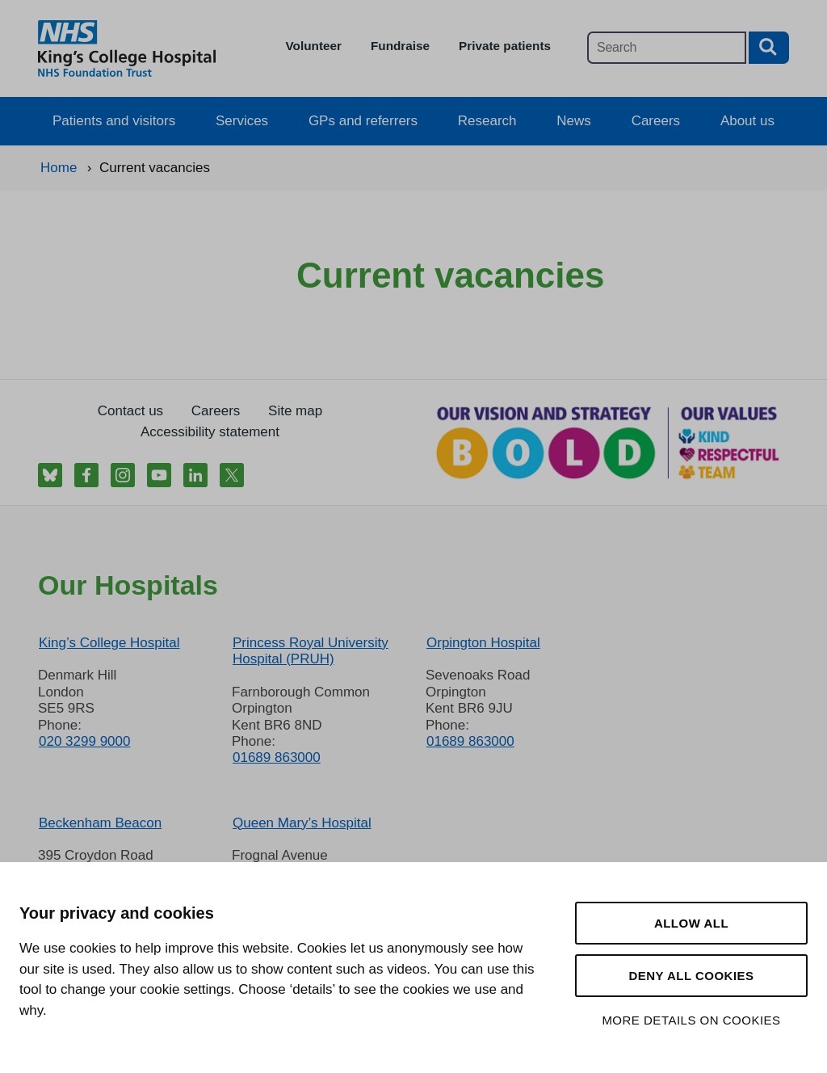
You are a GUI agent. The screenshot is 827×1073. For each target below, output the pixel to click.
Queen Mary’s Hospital (302, 823)
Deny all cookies (691, 976)
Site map (295, 411)
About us (747, 120)
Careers (656, 120)
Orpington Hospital (483, 642)
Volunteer (314, 46)
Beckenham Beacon (100, 823)
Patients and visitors (113, 120)
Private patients (505, 46)
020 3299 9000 (84, 741)
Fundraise (400, 46)
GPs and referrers (363, 120)
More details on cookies (691, 1020)
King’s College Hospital (109, 642)
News (573, 120)
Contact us (130, 411)
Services (242, 120)
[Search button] (769, 48)
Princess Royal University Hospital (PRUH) (310, 651)
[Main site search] (666, 48)
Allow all (691, 923)
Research (487, 120)
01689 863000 (277, 757)
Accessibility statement (210, 432)
